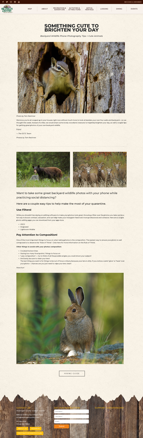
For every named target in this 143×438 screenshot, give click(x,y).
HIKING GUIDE (72, 373)
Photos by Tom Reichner (26, 138)
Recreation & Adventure (59, 9)
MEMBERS (35, 429)
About (45, 9)
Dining (119, 9)
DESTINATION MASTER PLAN (30, 433)
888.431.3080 (21, 415)
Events (134, 9)
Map (30, 9)
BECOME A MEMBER (133, 2)
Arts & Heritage (89, 9)
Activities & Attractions (74, 9)
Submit (61, 426)
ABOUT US (22, 429)
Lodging (104, 9)
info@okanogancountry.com (27, 417)
